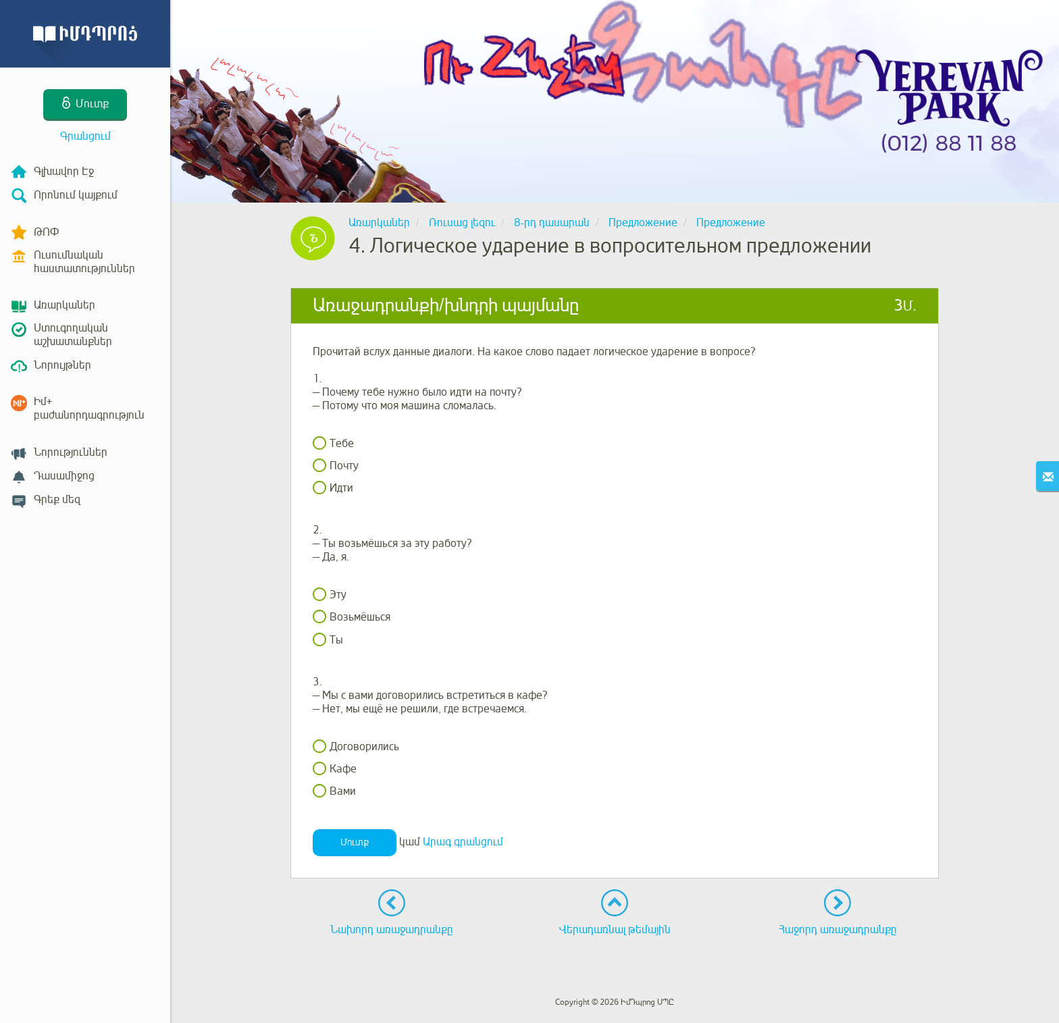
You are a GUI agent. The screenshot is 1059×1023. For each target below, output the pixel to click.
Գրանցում (85, 136)
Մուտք (354, 842)
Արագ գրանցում (463, 842)
